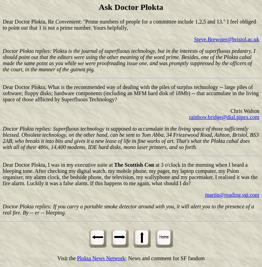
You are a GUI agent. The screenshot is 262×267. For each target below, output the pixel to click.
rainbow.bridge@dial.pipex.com (224, 117)
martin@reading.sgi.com (232, 195)
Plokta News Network (101, 258)
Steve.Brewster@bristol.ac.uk (226, 39)
